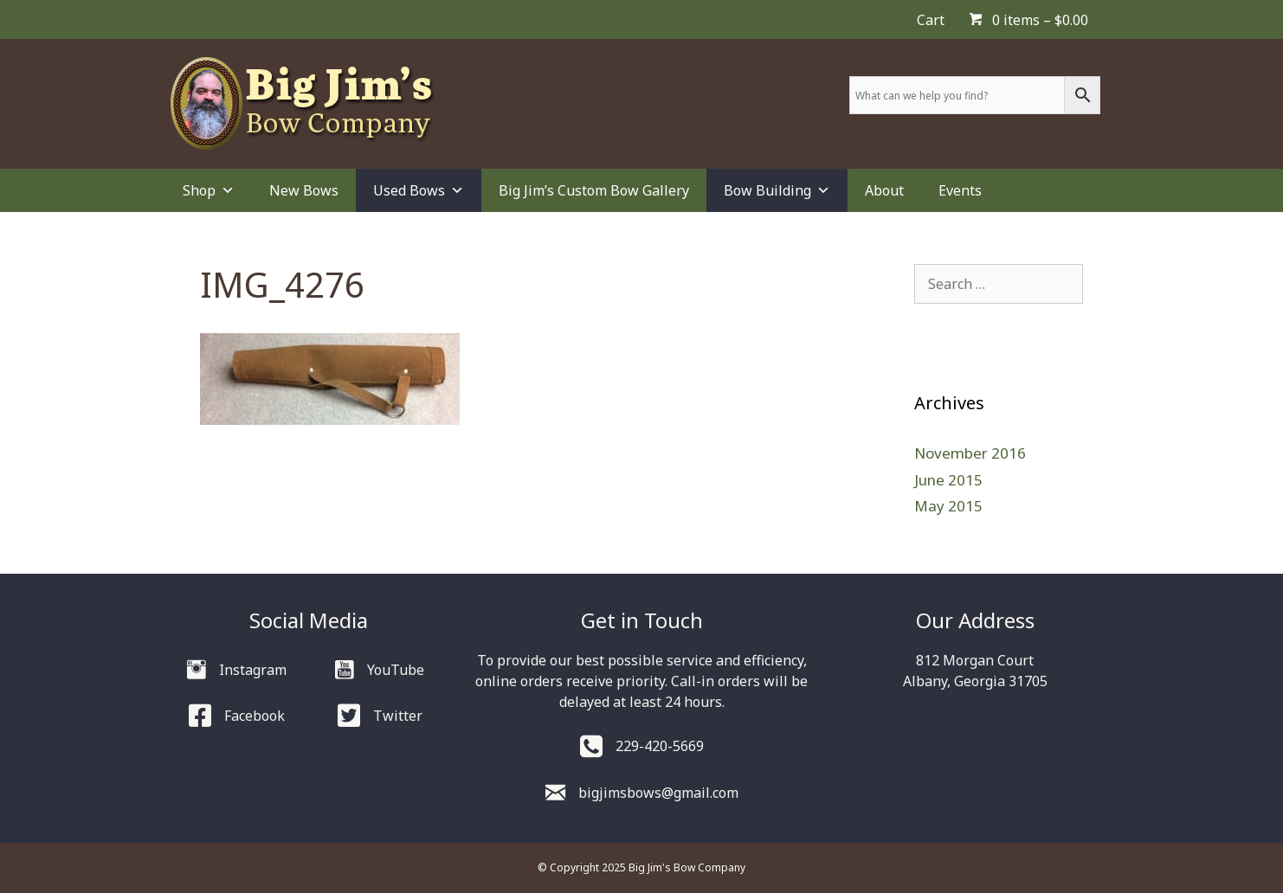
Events (960, 190)
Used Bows (418, 190)
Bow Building (777, 190)
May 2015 (948, 506)
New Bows (303, 190)
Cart (931, 19)
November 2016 (970, 453)
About (884, 190)
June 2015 (948, 480)
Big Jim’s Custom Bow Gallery (594, 190)
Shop (209, 190)
